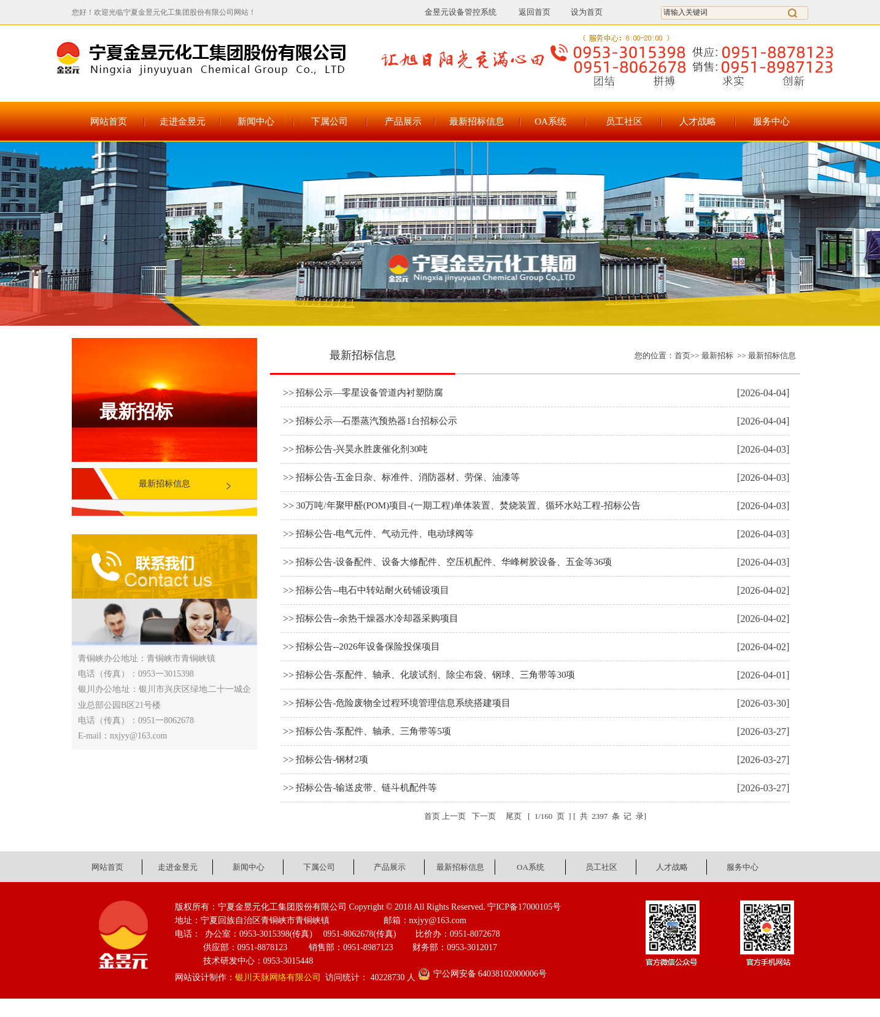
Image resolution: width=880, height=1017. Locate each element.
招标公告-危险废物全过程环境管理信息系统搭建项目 (403, 703)
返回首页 (527, 12)
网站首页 (108, 121)
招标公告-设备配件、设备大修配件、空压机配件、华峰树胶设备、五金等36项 (454, 562)
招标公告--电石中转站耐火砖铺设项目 (372, 590)
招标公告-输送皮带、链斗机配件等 (366, 787)
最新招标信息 (476, 121)
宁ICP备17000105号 (524, 906)
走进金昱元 (183, 121)
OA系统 (550, 121)
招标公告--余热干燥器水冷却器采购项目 (377, 618)
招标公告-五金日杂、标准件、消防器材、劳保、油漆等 (408, 477)
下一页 (484, 816)
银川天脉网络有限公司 (278, 977)
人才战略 (697, 121)
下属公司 (329, 121)
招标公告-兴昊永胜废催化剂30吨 (362, 449)
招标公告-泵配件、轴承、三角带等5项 (373, 731)
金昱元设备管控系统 (460, 12)
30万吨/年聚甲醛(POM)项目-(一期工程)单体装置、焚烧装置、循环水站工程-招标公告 (468, 505)
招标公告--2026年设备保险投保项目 (368, 646)
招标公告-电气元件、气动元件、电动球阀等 (385, 534)
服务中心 (771, 121)
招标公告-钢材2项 (332, 759)
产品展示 (403, 121)
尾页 (514, 816)
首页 (682, 355)
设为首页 (587, 12)
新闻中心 (255, 121)
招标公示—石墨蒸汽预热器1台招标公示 (376, 421)
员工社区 (624, 121)
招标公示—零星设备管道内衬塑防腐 (369, 392)
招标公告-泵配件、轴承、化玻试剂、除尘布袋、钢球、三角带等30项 (435, 675)
